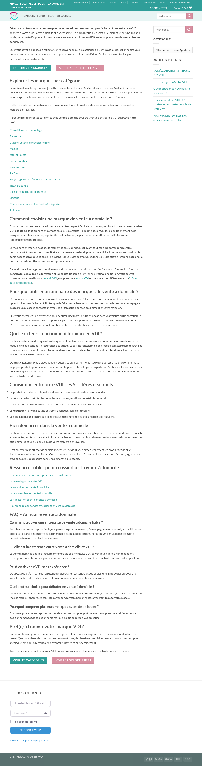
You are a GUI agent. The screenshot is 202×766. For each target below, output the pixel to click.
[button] (159, 8)
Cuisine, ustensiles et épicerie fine (30, 142)
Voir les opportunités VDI (80, 68)
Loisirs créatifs (18, 160)
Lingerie (14, 197)
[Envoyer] (189, 16)
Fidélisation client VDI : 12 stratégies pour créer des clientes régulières (173, 104)
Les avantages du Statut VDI (170, 82)
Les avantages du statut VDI (26, 481)
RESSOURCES (64, 16)
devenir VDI (50, 278)
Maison (14, 148)
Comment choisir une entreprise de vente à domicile (40, 475)
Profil (123, 2)
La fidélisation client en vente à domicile (33, 499)
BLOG (51, 15)
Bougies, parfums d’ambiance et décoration (35, 179)
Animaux (15, 210)
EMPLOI (41, 15)
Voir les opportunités (73, 660)
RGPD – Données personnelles (175, 2)
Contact (113, 2)
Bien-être (15, 136)
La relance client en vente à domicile (31, 493)
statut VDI (82, 278)
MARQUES (29, 15)
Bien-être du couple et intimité (28, 191)
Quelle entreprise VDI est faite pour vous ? (171, 91)
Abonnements (149, 2)
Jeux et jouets (18, 154)
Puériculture (17, 167)
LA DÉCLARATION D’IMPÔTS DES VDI (171, 73)
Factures (134, 2)
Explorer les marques (30, 68)
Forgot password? (41, 740)
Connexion (98, 2)
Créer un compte (79, 2)
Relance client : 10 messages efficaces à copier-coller (170, 118)
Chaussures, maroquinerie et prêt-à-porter (35, 204)
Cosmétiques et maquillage (26, 130)
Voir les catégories (28, 660)
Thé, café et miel (19, 185)
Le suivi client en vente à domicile (29, 487)
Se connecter (30, 730)
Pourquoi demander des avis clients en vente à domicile (42, 505)
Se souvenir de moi (26, 721)
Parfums (15, 173)
